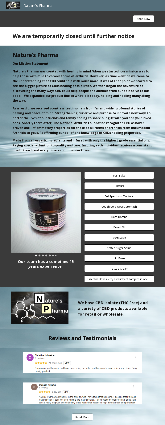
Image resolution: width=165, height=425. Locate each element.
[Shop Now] (143, 18)
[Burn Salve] (119, 237)
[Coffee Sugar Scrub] (119, 247)
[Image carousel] (46, 214)
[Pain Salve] (119, 175)
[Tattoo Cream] (119, 268)
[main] (82, 36)
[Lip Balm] (119, 258)
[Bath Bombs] (119, 216)
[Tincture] (119, 185)
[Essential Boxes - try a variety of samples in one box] (119, 279)
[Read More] (82, 417)
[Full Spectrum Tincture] (119, 196)
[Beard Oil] (119, 227)
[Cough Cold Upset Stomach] (119, 206)
